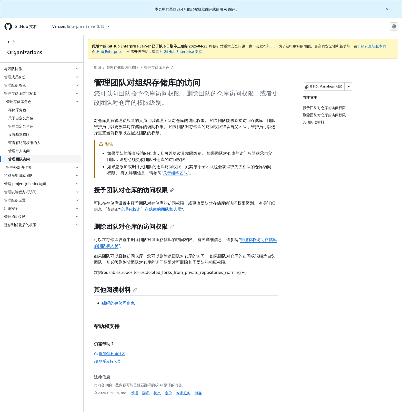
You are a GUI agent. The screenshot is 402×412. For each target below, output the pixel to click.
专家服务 (183, 392)
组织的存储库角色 (118, 303)
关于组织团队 (175, 173)
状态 (157, 392)
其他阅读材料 (115, 289)
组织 (97, 67)
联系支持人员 (107, 361)
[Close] (387, 8)
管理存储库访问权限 (122, 67)
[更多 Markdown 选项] (348, 86)
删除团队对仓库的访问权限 (134, 226)
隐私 (145, 392)
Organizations (24, 52)
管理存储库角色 (156, 67)
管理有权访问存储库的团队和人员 (151, 209)
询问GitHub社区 (109, 353)
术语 (134, 392)
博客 (198, 392)
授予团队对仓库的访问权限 (134, 190)
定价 (168, 392)
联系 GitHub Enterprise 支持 (179, 51)
